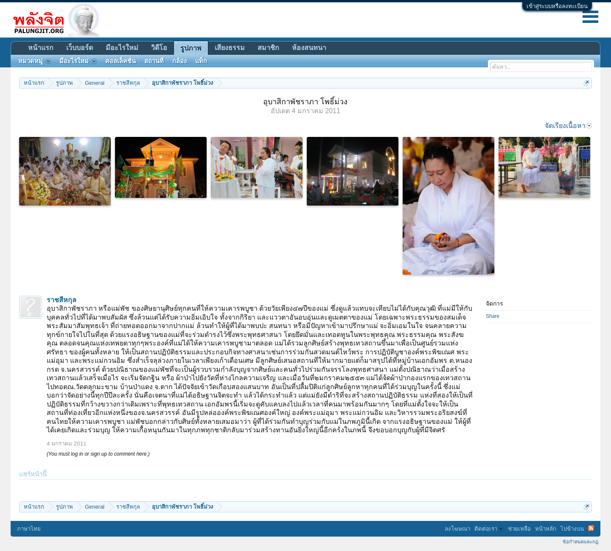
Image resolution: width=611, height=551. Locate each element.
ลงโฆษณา (457, 529)
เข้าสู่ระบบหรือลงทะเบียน (557, 6)
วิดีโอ (159, 47)
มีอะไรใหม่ (122, 47)
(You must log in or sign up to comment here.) (98, 454)
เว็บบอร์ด (79, 47)
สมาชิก (268, 47)
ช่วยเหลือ (519, 529)
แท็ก (201, 61)
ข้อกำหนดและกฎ (580, 541)
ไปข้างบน (572, 529)
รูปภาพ (191, 48)
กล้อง (179, 61)
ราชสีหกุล (61, 299)
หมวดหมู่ (34, 61)
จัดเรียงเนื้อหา (568, 125)
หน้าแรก (40, 47)
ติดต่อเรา (489, 529)
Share (492, 316)
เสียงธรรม (230, 47)
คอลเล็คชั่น (120, 61)
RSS (591, 528)
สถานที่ (154, 61)
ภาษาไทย (29, 529)
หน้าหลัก (545, 529)
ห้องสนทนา (309, 47)
